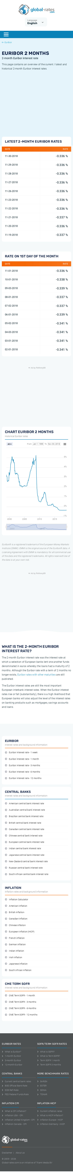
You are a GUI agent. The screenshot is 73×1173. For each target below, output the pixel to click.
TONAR (42, 1094)
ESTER (42, 1085)
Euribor (7, 42)
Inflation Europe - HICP (50, 1120)
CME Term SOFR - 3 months (20, 1002)
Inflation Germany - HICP (51, 1124)
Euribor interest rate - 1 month (22, 759)
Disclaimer (7, 1153)
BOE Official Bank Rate (14, 1085)
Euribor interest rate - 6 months (22, 772)
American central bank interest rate (24, 803)
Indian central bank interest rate (23, 848)
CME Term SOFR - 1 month (20, 995)
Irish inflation (13, 957)
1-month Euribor (11, 1056)
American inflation (16, 906)
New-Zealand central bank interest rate (26, 861)
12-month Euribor (12, 1064)
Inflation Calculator (16, 899)
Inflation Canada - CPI (14, 1124)
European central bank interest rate (24, 842)
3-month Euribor (11, 1060)
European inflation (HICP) (19, 931)
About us (20, 1153)
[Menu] (6, 34)
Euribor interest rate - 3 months (22, 765)
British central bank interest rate (23, 823)
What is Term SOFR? (48, 1056)
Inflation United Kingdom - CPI (18, 1120)
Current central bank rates (16, 1081)
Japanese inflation (16, 964)
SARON (42, 1081)
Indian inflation (14, 951)
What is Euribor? (11, 1051)
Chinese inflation (15, 925)
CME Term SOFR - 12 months (21, 1014)
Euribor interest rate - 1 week (21, 752)
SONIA (42, 1090)
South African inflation (18, 970)
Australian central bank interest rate (25, 810)
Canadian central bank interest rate (24, 829)
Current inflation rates (49, 1111)
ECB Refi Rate (10, 1090)
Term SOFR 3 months (49, 1064)
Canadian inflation (16, 918)
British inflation (14, 912)
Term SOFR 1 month (48, 1060)
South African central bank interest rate (26, 874)
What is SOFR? (46, 1051)
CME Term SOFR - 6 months (20, 1008)
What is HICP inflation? (50, 1115)
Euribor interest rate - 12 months (23, 778)
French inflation (15, 938)
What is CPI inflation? (14, 1111)
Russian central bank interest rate (24, 868)
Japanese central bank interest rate (24, 855)
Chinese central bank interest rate (23, 835)
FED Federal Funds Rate (15, 1094)
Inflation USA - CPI (12, 1115)
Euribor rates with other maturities (36, 674)
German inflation (15, 944)
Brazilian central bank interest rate (24, 816)
